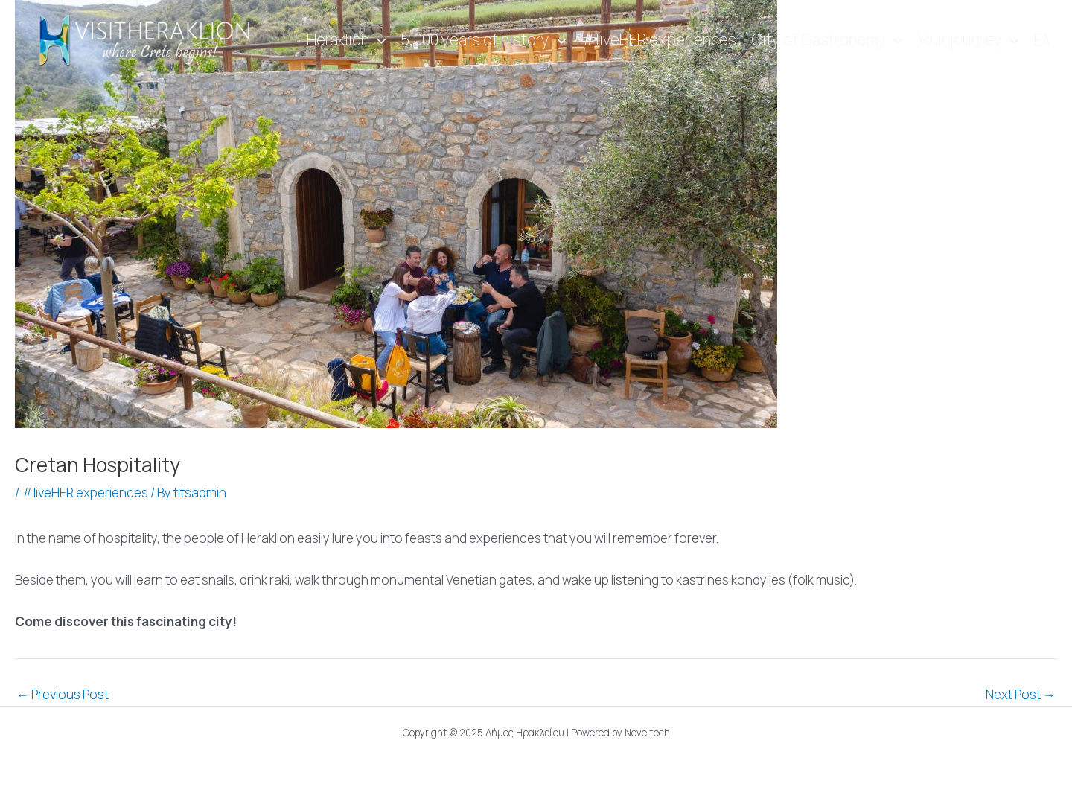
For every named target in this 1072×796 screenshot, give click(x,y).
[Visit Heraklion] (149, 39)
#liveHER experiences (85, 492)
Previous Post (62, 694)
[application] (377, 40)
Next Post (1021, 694)
